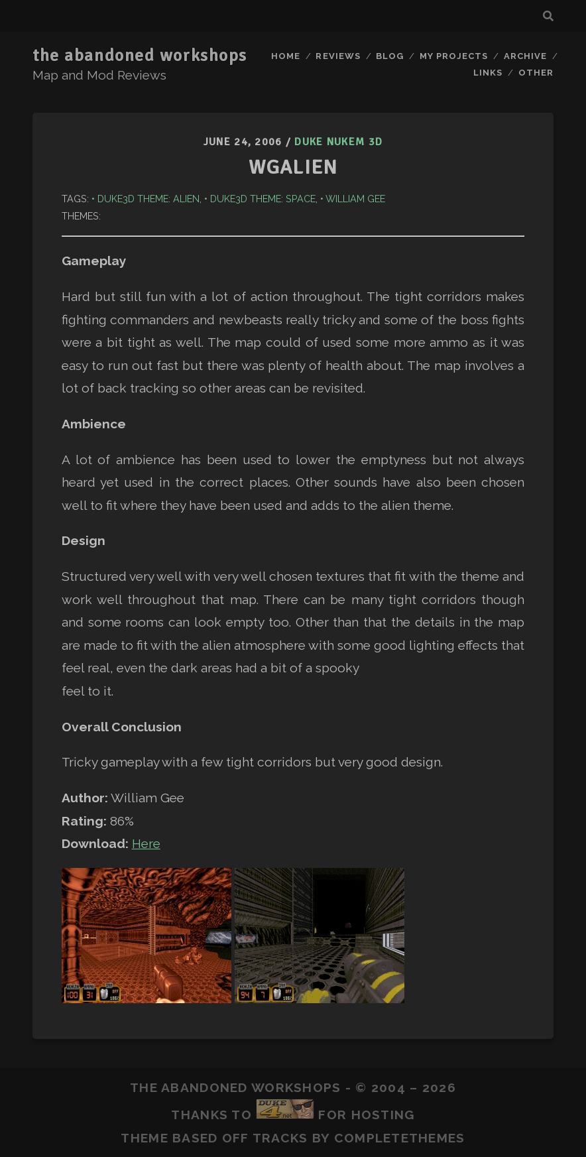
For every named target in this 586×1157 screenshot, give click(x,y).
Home (285, 56)
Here (146, 843)
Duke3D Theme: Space (263, 198)
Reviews (338, 56)
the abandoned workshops (139, 55)
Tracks (280, 1137)
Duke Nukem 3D (338, 142)
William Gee (355, 198)
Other (536, 73)
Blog (390, 56)
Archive (525, 56)
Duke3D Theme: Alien (148, 198)
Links (487, 73)
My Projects (454, 56)
